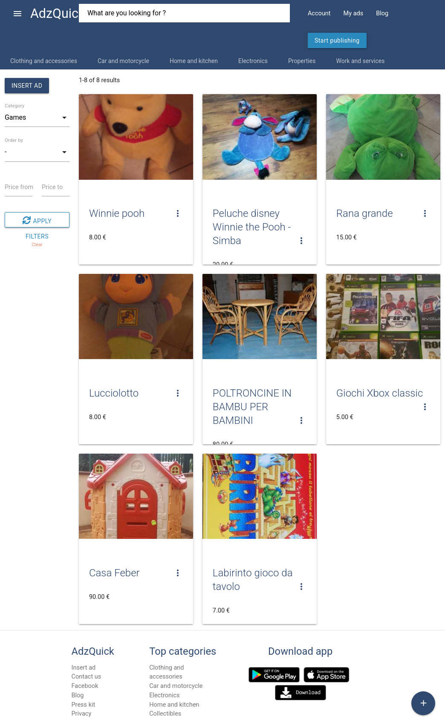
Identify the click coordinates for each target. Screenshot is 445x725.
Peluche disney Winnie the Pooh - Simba (252, 227)
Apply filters (37, 220)
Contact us (86, 676)
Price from (19, 187)
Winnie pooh (116, 213)
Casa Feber (114, 573)
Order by (14, 140)
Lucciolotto (114, 393)
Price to (52, 187)
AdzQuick (57, 13)
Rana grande (364, 213)
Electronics (253, 61)
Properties (301, 61)
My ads (354, 13)
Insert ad (27, 85)
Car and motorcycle (123, 61)
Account (319, 13)
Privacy (81, 713)
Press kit (83, 704)
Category (14, 106)
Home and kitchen (194, 61)
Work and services (360, 61)
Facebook (84, 686)
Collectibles (165, 713)
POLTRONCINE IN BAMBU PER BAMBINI (252, 406)
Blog (382, 13)
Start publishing (337, 40)
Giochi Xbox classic (379, 393)
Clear (37, 244)
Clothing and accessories (43, 61)
